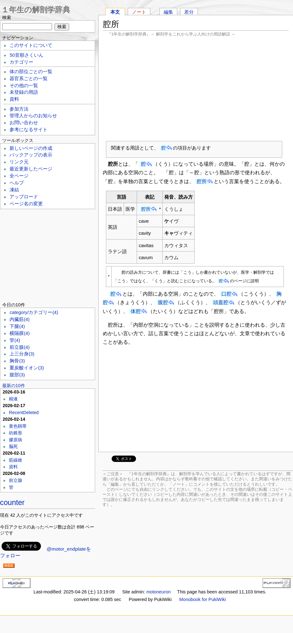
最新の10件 (13, 385)
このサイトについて (31, 45)
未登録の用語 (24, 92)
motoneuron (158, 591)
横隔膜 (19, 333)
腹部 (17, 374)
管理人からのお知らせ (33, 115)
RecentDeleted (24, 412)
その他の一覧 (24, 85)
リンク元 (19, 161)
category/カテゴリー (34, 312)
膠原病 (15, 439)
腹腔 (163, 302)
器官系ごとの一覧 (29, 78)
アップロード (24, 196)
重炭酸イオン (27, 367)
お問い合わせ (24, 122)
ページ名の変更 (26, 203)
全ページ (19, 175)
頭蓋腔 (220, 302)
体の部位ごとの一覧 (31, 71)
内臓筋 (19, 319)
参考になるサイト (29, 129)
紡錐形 (15, 432)
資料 (14, 99)
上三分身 (22, 353)
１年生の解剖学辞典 (35, 9)
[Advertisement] (196, 88)
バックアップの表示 (31, 154)
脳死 (13, 446)
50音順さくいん (26, 55)
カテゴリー (21, 62)
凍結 (14, 189)
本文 (115, 12)
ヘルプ (17, 182)
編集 (168, 12)
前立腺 (19, 347)
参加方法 (19, 109)
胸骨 (17, 360)
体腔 (136, 311)
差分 (189, 12)
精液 (13, 398)
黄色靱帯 (18, 426)
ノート (139, 12)
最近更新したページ (31, 168)
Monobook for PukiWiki (202, 599)
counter (12, 502)
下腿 (17, 326)
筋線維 (15, 460)
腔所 (202, 181)
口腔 (226, 294)
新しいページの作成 (31, 148)
